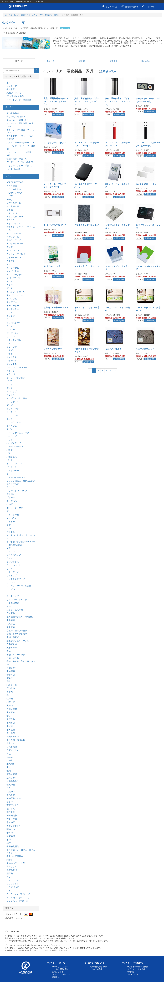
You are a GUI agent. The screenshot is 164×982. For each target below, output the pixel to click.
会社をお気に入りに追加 (15, 33)
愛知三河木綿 (13, 736)
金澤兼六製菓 (13, 846)
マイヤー (11, 522)
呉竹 (9, 695)
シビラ (10, 354)
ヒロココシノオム (15, 464)
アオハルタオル (14, 223)
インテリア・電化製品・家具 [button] (18, 76)
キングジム (12, 299)
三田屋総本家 (13, 603)
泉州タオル (12, 778)
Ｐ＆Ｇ (10, 891)
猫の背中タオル (14, 798)
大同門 (10, 705)
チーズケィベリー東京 (17, 398)
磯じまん (11, 809)
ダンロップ (12, 391)
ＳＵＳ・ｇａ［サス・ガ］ (19, 894)
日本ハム (11, 743)
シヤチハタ (12, 360)
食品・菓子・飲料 (17, 120)
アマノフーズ (13, 237)
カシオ (10, 285)
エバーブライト (14, 278)
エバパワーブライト (16, 275)
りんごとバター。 (15, 213)
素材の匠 (11, 822)
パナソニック (13, 453)
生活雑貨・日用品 (17, 116)
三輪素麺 (11, 613)
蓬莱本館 (11, 836)
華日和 (10, 833)
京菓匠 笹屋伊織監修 (17, 630)
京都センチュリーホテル (18, 641)
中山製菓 (11, 620)
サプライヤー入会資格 (136, 969)
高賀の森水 (12, 870)
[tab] (21, 76)
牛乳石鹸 (11, 795)
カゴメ (10, 281)
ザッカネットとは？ (60, 967)
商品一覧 (19, 61)
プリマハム (12, 501)
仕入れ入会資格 (96, 969)
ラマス (10, 558)
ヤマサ (10, 548)
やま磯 (10, 210)
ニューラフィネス (15, 422)
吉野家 (10, 692)
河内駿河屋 (12, 774)
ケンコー (11, 329)
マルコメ (11, 528)
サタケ (10, 343)
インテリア (12, 86)
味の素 (10, 699)
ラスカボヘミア (14, 555)
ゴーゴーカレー (14, 333)
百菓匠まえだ (13, 805)
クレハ (10, 319)
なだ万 (10, 196)
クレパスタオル (14, 323)
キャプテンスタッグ (16, 295)
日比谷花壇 (12, 747)
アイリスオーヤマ (15, 217)
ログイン (47, 114)
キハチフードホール (16, 292)
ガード (10, 288)
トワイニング (13, 409)
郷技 (9, 843)
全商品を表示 (108, 71)
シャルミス (12, 357)
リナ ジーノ (13, 572)
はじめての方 (109, 6)
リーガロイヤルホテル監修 (19, 586)
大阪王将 (11, 712)
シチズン (11, 350)
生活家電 (11, 89)
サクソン (11, 336)
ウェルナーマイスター (17, 254)
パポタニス (12, 457)
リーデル (11, 589)
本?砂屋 (10, 764)
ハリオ (10, 439)
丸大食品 (11, 624)
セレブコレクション (16, 378)
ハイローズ (12, 436)
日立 (9, 754)
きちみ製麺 (12, 186)
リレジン (11, 582)
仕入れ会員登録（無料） (99, 967)
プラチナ (11, 497)
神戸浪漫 (11, 812)
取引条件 (113, 61)
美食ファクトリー (15, 826)
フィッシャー (13, 470)
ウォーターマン (14, 257)
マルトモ (11, 532)
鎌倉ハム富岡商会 (15, 856)
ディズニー (12, 405)
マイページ (148, 6)
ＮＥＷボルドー (14, 887)
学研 (9, 716)
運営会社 (55, 977)
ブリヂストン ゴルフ (17, 491)
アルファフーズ (14, 240)
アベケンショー (14, 233)
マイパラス (12, 518)
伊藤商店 (11, 675)
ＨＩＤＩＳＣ (13, 880)
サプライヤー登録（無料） (138, 967)
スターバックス (14, 374)
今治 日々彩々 (14, 658)
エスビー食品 (13, 268)
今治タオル (12, 668)
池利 (9, 771)
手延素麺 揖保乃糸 (16, 740)
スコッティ (12, 371)
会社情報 (82, 61)
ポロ (9, 511)
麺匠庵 (10, 873)
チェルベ (11, 395)
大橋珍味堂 (12, 709)
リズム (10, 568)
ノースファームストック (18, 433)
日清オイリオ (13, 750)
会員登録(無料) (129, 6)
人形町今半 (12, 644)
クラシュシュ (13, 309)
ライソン (11, 551)
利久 (9, 681)
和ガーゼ (11, 702)
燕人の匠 (11, 785)
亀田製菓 (11, 627)
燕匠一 (10, 788)
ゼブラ (10, 381)
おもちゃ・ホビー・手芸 (19, 165)
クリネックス (13, 312)
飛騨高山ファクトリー (17, 863)
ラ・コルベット (14, 565)
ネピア (10, 429)
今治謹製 (11, 671)
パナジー (11, 450)
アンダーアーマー (15, 244)
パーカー (11, 460)
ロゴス (10, 593)
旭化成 (10, 757)
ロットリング (13, 596)
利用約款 (130, 972)
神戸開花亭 (13, 815)
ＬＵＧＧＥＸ (13, 884)
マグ (9, 525)
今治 (9, 651)
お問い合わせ (145, 61)
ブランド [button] (9, 176)
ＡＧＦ (10, 877)
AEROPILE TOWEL (16, 182)
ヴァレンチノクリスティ (18, 599)
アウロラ (11, 220)
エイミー (11, 264)
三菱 (9, 606)
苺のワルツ (12, 829)
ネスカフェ (12, 426)
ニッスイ (11, 419)
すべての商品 (13, 113)
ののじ (10, 199)
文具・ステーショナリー (20, 142)
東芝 (9, 767)
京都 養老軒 (13, 637)
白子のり (11, 802)
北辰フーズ (12, 685)
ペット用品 (13, 169)
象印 (9, 839)
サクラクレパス (14, 340)
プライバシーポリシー (61, 974)
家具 (9, 83)
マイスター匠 (13, 515)
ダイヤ (10, 388)
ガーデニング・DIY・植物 (20, 162)
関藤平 (10, 860)
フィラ (10, 474)
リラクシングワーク (16, 579)
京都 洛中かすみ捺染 (17, 634)
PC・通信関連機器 (15, 96)
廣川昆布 (11, 733)
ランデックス (13, 562)
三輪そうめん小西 (15, 610)
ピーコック (12, 467)
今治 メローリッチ (16, 655)
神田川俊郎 (12, 819)
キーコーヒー (13, 306)
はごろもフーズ (14, 203)
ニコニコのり (13, 416)
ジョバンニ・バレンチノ (18, 367)
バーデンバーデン (15, 446)
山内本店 (11, 723)
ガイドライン (132, 974)
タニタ (10, 385)
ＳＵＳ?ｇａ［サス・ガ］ (18, 897)
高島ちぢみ (12, 867)
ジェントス (12, 364)
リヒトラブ (12, 575)
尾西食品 (11, 719)
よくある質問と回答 (60, 969)
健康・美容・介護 (17, 159)
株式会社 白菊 (51, 15)
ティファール (13, 402)
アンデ (10, 247)
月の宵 (10, 761)
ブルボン (11, 494)
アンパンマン (13, 251)
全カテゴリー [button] (11, 107)
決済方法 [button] (9, 908)
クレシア (11, 316)
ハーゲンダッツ (14, 443)
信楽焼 (10, 678)
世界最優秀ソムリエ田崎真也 (20, 617)
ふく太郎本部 (13, 206)
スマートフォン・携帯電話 (19, 100)
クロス (10, 326)
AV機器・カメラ (14, 93)
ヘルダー (11, 504)
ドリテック (12, 412)
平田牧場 (11, 730)
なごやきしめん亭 (15, 193)
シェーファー (13, 347)
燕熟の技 (11, 791)
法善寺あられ (13, 781)
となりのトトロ (14, 189)
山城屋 (10, 726)
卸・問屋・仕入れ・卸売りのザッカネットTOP (24, 15)
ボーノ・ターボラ (15, 508)
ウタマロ (11, 261)
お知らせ (50, 61)
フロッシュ (12, 487)
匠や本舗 (11, 688)
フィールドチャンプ (16, 477)
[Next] (115, 370)
